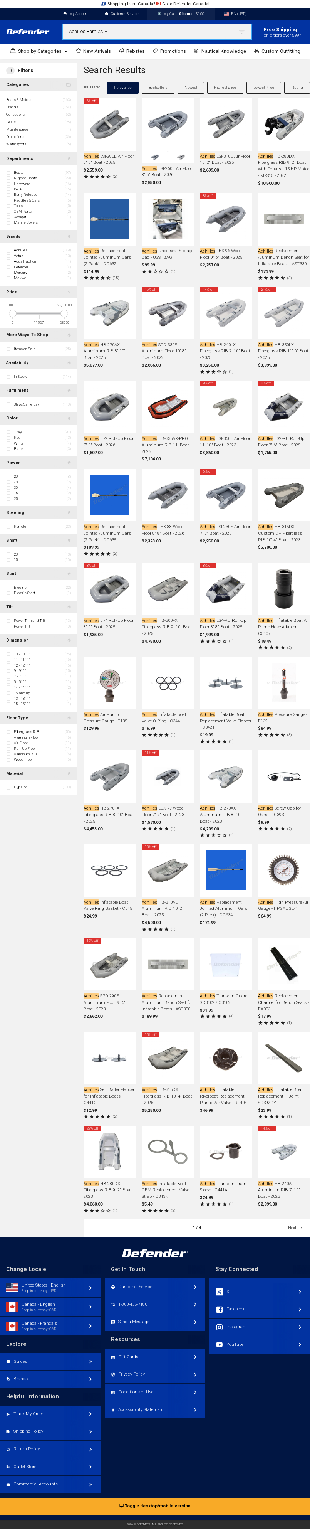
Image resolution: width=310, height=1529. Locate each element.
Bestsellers (158, 87)
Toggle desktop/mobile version (155, 1506)
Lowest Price (263, 87)
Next (296, 1227)
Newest (190, 87)
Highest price (225, 87)
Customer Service (122, 14)
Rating (297, 87)
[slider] (13, 313)
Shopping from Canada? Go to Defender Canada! (155, 4)
